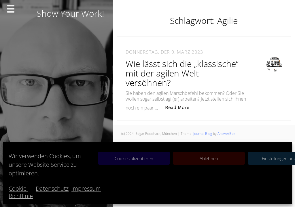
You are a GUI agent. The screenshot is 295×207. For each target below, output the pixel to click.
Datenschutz (52, 188)
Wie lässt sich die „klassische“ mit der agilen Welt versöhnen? (182, 73)
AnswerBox (226, 133)
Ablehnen (209, 158)
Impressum (86, 188)
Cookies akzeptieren (134, 158)
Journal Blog (203, 133)
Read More (180, 107)
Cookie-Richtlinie (21, 192)
